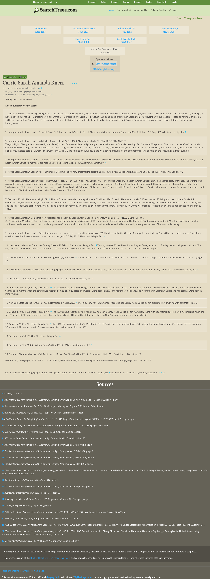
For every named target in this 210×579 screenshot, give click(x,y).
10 (3, 451)
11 (3, 457)
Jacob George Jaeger (106, 63)
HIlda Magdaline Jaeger (105, 69)
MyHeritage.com (83, 577)
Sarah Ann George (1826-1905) (169, 30)
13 (3, 470)
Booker (149, 2)
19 (3, 512)
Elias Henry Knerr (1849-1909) (84, 40)
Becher (126, 2)
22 (3, 531)
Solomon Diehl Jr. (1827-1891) (126, 30)
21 (3, 524)
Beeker (114, 2)
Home (111, 10)
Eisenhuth (161, 2)
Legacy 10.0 (53, 577)
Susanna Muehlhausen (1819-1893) (83, 30)
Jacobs (174, 2)
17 (3, 499)
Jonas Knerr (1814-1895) (41, 30)
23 (3, 540)
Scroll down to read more (15, 77)
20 (3, 518)
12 (3, 463)
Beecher (92, 2)
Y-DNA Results (158, 10)
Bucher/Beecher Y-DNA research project (50, 557)
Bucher (137, 2)
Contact (173, 10)
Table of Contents (10, 570)
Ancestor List (141, 10)
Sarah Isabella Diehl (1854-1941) (126, 40)
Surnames (26, 570)
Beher (103, 2)
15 (3, 486)
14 (3, 480)
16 (3, 492)
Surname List (124, 10)
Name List (39, 570)
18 (3, 505)
